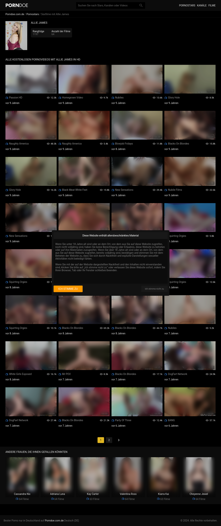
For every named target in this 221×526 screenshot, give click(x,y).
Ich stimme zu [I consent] (68, 288)
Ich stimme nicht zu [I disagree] (154, 289)
